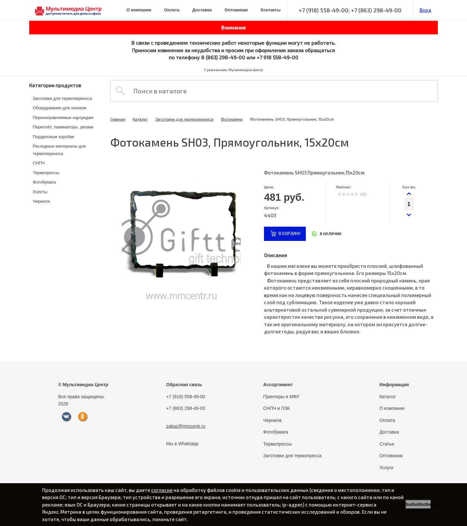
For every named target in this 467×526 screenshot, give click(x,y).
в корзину (289, 233)
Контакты (271, 9)
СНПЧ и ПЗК (276, 408)
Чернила (41, 201)
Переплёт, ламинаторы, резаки (63, 127)
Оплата (171, 9)
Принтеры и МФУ (281, 396)
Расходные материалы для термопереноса (59, 150)
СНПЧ (39, 163)
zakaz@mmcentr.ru (185, 426)
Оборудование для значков (59, 107)
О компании (138, 9)
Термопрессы (46, 172)
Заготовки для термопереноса (62, 98)
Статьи (386, 444)
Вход (425, 10)
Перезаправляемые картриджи (63, 117)
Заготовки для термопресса (292, 455)
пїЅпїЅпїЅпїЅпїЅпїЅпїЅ (418, 504)
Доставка (202, 9)
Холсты (40, 191)
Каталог (140, 119)
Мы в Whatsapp (182, 443)
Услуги (386, 467)
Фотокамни (232, 119)
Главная (117, 119)
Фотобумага (44, 182)
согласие (162, 490)
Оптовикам (236, 9)
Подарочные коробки (53, 136)
